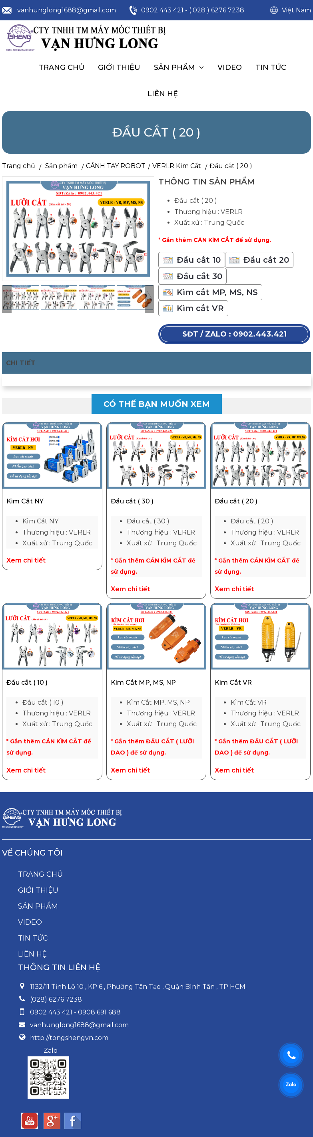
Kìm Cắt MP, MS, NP (143, 682)
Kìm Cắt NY (25, 501)
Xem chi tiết (26, 560)
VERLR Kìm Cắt (176, 166)
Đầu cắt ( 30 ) (132, 501)
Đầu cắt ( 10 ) (27, 682)
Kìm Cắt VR (233, 682)
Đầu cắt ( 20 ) (236, 501)
